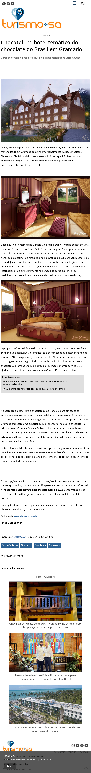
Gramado (26, 545)
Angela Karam (19, 536)
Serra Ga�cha (10, 545)
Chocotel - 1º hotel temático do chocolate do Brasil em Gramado (41, 46)
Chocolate (54, 545)
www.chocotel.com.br (26, 516)
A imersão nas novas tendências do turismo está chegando (35, 388)
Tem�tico (40, 545)
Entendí (10, 766)
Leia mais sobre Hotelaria (12, 568)
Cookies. (9, 756)
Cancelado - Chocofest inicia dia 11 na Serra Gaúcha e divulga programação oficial (35, 383)
